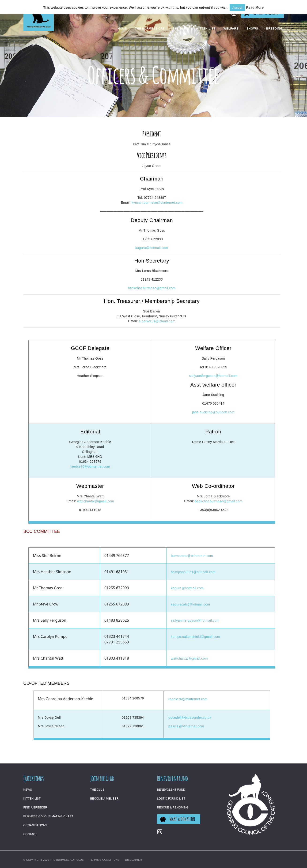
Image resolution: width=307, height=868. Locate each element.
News (27, 789)
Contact (30, 834)
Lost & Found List (171, 798)
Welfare (231, 28)
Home (122, 28)
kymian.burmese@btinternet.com (157, 202)
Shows (252, 28)
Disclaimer (133, 859)
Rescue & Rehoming (173, 807)
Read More (255, 7)
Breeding (274, 28)
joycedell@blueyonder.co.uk (189, 717)
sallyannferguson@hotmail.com (213, 376)
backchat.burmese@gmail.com (152, 288)
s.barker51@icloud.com (157, 321)
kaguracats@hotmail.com (190, 604)
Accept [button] (237, 7)
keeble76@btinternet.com (90, 466)
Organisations (35, 825)
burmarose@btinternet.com (192, 556)
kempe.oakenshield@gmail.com (195, 637)
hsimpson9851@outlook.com (193, 572)
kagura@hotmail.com (151, 248)
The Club (180, 28)
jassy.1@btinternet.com (186, 726)
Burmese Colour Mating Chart (48, 816)
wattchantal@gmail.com (95, 501)
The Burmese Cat (149, 28)
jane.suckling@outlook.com (213, 412)
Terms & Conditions (104, 859)
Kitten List (205, 28)
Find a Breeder (35, 807)
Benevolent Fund (171, 789)
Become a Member (104, 798)
